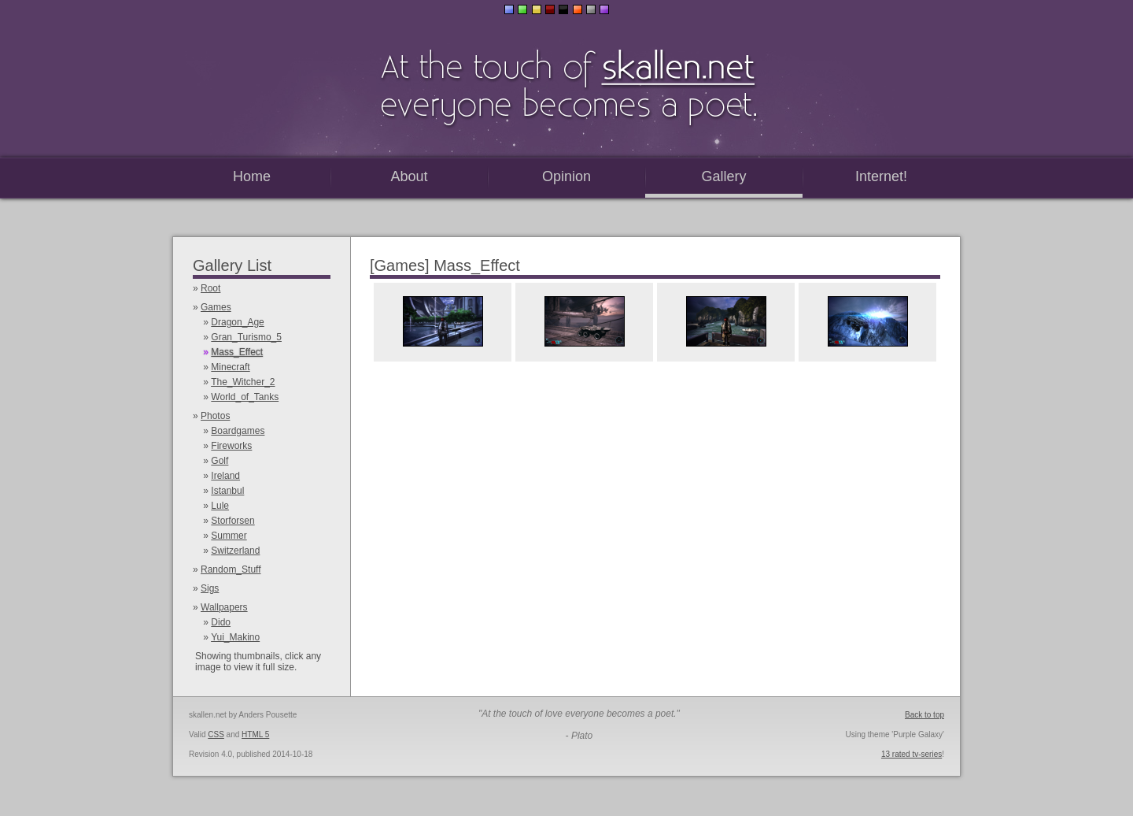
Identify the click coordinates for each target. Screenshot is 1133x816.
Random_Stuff (231, 569)
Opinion (566, 176)
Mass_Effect (237, 352)
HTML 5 (255, 734)
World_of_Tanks (245, 396)
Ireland (225, 475)
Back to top (924, 714)
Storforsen (232, 520)
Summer (228, 535)
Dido (221, 622)
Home (252, 176)
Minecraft (230, 367)
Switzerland (235, 550)
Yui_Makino (235, 637)
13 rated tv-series (911, 754)
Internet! (881, 176)
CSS (216, 734)
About (408, 176)
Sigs (210, 588)
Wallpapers (224, 607)
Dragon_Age (237, 322)
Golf (219, 460)
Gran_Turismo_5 (246, 337)
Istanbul (227, 490)
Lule (220, 505)
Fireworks (231, 445)
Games (216, 307)
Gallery (723, 176)
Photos (215, 415)
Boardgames (237, 430)
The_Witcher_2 (243, 382)
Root (210, 288)
